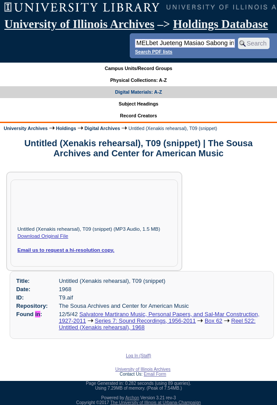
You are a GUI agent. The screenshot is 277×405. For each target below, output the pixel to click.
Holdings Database (220, 24)
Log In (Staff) (138, 355)
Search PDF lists (153, 51)
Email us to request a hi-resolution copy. (66, 250)
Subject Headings (139, 103)
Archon (132, 397)
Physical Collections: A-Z (138, 80)
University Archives (25, 128)
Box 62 (213, 320)
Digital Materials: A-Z (138, 92)
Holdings (66, 128)
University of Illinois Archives (79, 24)
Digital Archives (102, 128)
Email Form (155, 374)
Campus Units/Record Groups (138, 68)
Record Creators (138, 115)
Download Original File (43, 236)
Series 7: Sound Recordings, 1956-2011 (145, 320)
